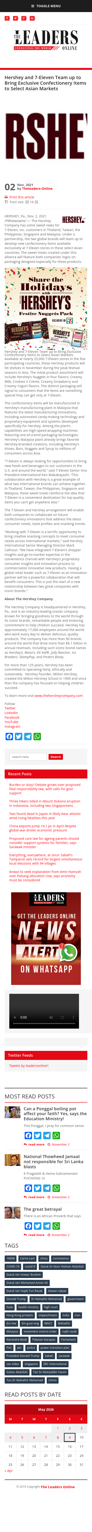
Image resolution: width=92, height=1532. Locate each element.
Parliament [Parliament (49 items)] (68, 1340)
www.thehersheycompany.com (59, 695)
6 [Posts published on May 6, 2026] (34, 1437)
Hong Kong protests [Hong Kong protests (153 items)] (20, 1315)
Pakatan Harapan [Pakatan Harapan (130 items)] (43, 1340)
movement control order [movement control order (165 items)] (40, 1331)
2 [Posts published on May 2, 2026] (70, 1428)
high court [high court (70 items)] (51, 1307)
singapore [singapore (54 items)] (31, 1364)
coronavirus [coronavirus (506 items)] (61, 1258)
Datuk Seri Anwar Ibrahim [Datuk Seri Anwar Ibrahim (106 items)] (24, 1275)
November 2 (59, 1144)
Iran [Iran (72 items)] (77, 1315)
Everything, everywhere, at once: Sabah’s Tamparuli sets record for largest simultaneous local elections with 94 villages (45, 859)
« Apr (9, 1470)
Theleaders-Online (37, 188)
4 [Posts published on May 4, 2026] (10, 1437)
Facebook (12, 717)
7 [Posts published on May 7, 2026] (46, 1437)
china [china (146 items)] (43, 1258)
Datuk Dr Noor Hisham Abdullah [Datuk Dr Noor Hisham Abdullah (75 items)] (62, 1266)
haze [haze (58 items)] (10, 1307)
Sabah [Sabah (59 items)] (49, 1356)
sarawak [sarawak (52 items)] (64, 1356)
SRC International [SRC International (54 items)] (55, 1364)
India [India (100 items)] (65, 1315)
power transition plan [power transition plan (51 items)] (55, 1348)
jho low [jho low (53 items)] (11, 1323)
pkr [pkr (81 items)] (19, 1348)
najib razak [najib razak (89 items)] (69, 1331)
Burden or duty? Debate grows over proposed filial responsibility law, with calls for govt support (45, 788)
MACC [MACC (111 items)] (48, 1323)
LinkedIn (11, 713)
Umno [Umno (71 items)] (53, 1380)
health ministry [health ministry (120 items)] (28, 1307)
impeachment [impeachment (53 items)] (48, 1315)
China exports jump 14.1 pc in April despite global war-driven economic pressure (42, 828)
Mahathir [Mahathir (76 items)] (64, 1323)
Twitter (10, 708)
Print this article (19, 197)
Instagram (12, 726)
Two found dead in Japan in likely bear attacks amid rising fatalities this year (45, 815)
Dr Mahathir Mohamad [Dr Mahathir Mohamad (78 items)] (46, 1299)
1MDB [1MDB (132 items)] (11, 1258)
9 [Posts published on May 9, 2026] (70, 1437)
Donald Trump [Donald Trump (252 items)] (16, 1299)
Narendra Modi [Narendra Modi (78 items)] (17, 1340)
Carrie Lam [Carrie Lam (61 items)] (27, 1258)
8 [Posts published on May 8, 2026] (58, 1437)
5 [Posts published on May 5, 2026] (22, 1437)
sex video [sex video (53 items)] (13, 1364)
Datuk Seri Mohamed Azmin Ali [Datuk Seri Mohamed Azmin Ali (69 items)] (27, 1283)
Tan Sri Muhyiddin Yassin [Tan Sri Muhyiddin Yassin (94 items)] (50, 1372)
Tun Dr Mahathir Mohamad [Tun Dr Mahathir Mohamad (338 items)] (25, 1380)
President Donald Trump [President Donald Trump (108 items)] (23, 1356)
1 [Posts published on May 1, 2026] (58, 1428)
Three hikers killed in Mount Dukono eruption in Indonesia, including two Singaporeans (44, 803)
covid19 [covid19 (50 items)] (30, 1266)
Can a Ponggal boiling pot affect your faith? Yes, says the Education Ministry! (55, 1113)
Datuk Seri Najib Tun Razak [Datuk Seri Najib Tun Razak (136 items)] (25, 1291)
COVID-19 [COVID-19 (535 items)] (13, 1266)
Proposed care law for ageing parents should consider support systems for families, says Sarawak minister (44, 842)
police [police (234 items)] (31, 1348)
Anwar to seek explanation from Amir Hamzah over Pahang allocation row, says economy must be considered (45, 875)
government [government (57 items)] (75, 1299)
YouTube (11, 722)
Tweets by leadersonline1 (29, 1065)
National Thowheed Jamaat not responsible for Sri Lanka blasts (53, 1161)
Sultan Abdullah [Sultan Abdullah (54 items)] (17, 1372)
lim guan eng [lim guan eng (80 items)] (30, 1323)
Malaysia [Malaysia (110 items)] (12, 1331)
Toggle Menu (46, 6)
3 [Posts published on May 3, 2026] (81, 1428)
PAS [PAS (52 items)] (9, 1348)
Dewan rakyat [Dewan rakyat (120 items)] (57, 1291)
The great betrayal (43, 1209)
